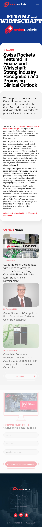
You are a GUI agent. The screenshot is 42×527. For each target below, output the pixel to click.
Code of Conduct (21, 499)
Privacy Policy (21, 496)
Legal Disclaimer (21, 503)
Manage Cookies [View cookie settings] (21, 506)
